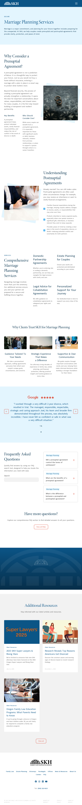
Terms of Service (70, 801)
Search (7, 475)
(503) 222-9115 (43, 788)
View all (41, 741)
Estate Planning (21, 771)
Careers (38, 775)
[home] (11, 3)
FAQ (44, 775)
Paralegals (41, 771)
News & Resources (61, 771)
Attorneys (32, 771)
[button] (76, 3)
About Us (73, 771)
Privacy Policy (59, 801)
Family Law (10, 771)
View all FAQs (41, 527)
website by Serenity (46, 801)
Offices (50, 771)
